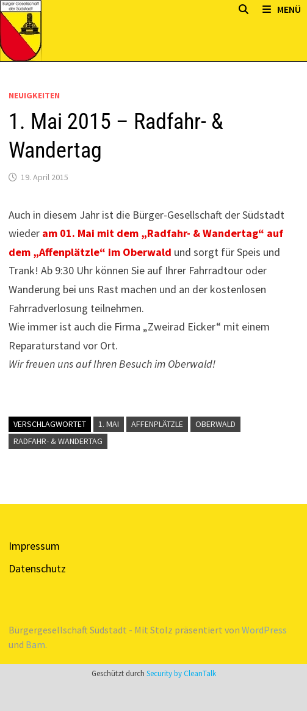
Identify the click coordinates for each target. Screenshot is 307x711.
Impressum (34, 546)
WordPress (264, 630)
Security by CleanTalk (181, 673)
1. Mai (108, 423)
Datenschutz (37, 568)
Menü (281, 9)
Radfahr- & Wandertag (58, 441)
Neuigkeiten (34, 95)
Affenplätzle (157, 423)
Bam (35, 644)
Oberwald (215, 423)
